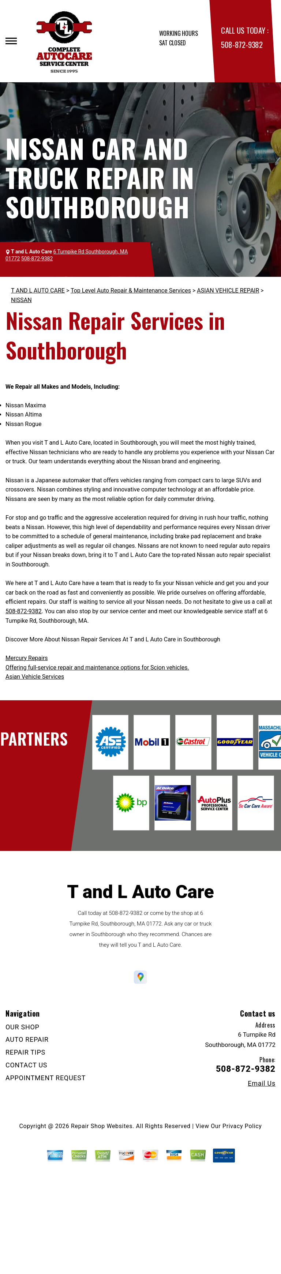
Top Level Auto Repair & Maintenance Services (131, 290)
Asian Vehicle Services (34, 676)
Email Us (262, 1083)
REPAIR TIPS (25, 1052)
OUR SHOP (22, 1027)
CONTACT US (26, 1065)
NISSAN (21, 300)
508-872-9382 (241, 44)
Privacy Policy (242, 1126)
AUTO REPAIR (27, 1039)
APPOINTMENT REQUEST (45, 1078)
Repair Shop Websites (101, 1126)
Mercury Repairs (26, 658)
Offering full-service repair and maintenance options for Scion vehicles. (97, 667)
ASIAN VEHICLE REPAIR (228, 290)
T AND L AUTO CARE (38, 290)
